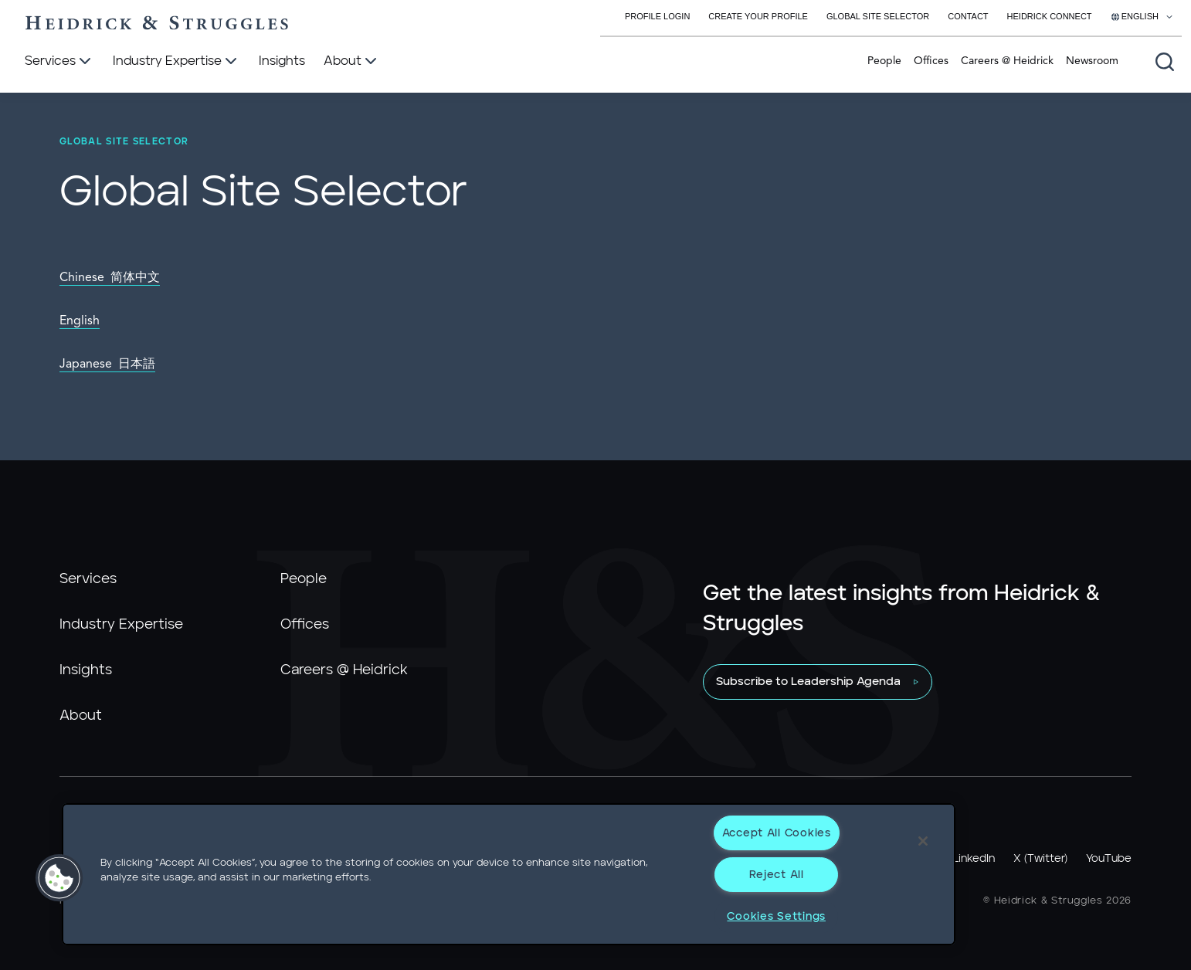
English (79, 321)
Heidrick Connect (1049, 16)
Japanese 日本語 (107, 364)
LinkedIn (974, 858)
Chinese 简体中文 (109, 278)
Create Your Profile (758, 16)
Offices (931, 61)
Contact (968, 16)
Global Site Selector (877, 16)
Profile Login (657, 16)
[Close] (923, 841)
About (80, 716)
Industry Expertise (121, 625)
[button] (59, 878)
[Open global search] (1164, 62)
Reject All (776, 874)
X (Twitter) (1040, 858)
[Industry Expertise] (176, 62)
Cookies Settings (776, 916)
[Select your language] (1142, 16)
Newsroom (1092, 61)
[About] (352, 62)
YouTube (1109, 858)
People (884, 61)
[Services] (59, 62)
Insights (85, 670)
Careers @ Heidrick (1007, 61)
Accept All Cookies (776, 833)
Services (88, 579)
